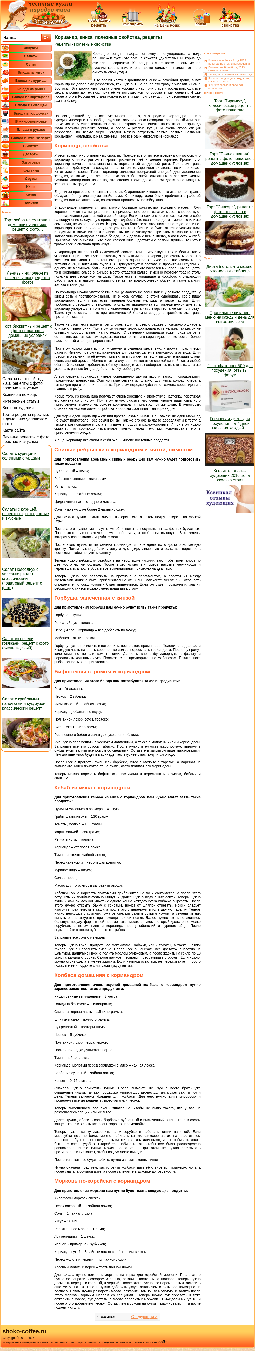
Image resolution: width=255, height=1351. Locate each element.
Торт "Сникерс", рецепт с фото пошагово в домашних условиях (230, 211)
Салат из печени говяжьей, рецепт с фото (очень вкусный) (25, 643)
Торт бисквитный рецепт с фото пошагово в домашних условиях (27, 331)
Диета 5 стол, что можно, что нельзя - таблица (229, 268)
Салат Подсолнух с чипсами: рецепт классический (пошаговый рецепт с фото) (22, 578)
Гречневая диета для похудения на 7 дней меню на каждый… (230, 423)
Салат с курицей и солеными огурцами (21, 455)
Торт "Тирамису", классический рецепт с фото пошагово (230, 105)
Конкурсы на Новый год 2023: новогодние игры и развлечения (229, 62)
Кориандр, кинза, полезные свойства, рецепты (108, 37)
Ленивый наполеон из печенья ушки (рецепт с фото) (27, 277)
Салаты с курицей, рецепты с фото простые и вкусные (25, 513)
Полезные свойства (92, 44)
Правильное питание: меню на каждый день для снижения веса (230, 317)
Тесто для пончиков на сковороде (230, 74)
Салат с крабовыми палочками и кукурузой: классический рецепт (24, 703)
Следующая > (144, 1317)
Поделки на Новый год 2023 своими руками (226, 69)
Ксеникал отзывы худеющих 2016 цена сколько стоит (230, 475)
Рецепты (63, 44)
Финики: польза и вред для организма (225, 86)
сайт (162, 1342)
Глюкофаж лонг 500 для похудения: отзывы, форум (230, 370)
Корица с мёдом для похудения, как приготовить (229, 80)
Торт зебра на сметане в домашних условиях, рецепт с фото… (27, 224)
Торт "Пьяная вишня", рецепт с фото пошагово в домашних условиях (230, 158)
